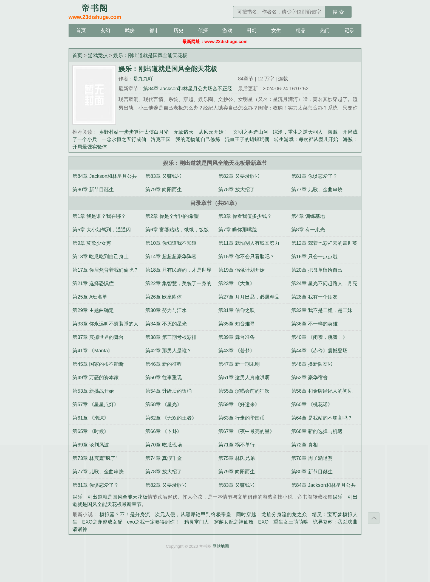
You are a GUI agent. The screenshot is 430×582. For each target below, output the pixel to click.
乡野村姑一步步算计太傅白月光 (134, 132)
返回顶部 (374, 518)
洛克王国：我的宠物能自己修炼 (185, 139)
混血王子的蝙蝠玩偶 (247, 139)
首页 (81, 30)
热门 (325, 30)
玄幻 (105, 30)
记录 (349, 30)
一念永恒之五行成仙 (124, 139)
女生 (276, 30)
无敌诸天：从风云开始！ (201, 132)
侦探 (203, 30)
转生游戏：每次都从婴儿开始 (306, 139)
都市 (154, 30)
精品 (300, 30)
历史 (178, 30)
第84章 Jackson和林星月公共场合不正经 (187, 88)
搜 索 (338, 12)
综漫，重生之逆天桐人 (298, 132)
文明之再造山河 (250, 132)
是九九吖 (143, 78)
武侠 (130, 30)
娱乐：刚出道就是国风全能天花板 (150, 55)
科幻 (252, 30)
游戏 (227, 30)
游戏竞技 (98, 55)
